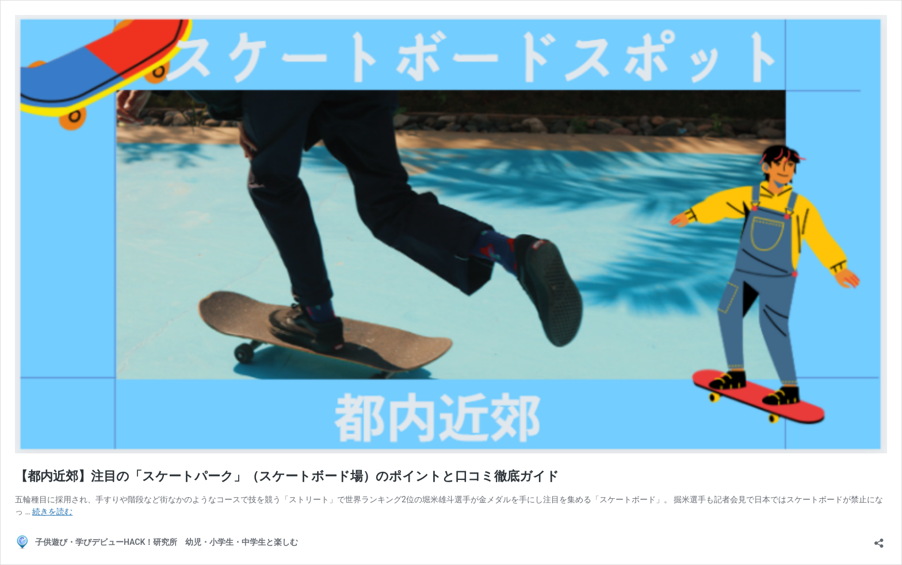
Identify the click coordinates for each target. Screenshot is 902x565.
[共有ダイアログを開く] (879, 539)
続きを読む (52, 511)
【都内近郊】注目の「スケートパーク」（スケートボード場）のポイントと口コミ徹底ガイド (287, 476)
